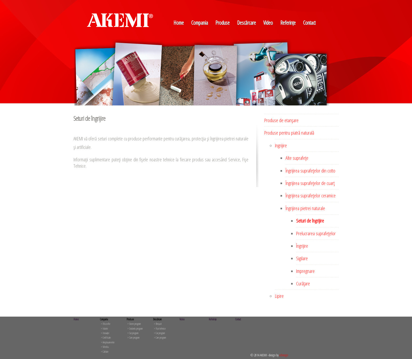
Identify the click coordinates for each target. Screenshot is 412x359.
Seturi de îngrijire (310, 220)
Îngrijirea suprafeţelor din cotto (310, 170)
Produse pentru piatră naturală (289, 132)
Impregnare (305, 271)
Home (178, 22)
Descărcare (246, 22)
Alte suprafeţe (297, 157)
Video (268, 22)
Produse (222, 22)
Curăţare (303, 283)
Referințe (288, 22)
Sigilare (302, 258)
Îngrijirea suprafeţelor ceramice (311, 195)
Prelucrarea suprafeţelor (316, 233)
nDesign (283, 355)
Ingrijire (281, 145)
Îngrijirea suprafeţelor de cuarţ (310, 183)
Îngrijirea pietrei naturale (305, 208)
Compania (199, 22)
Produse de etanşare (281, 120)
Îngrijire (302, 245)
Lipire (279, 295)
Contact (309, 22)
